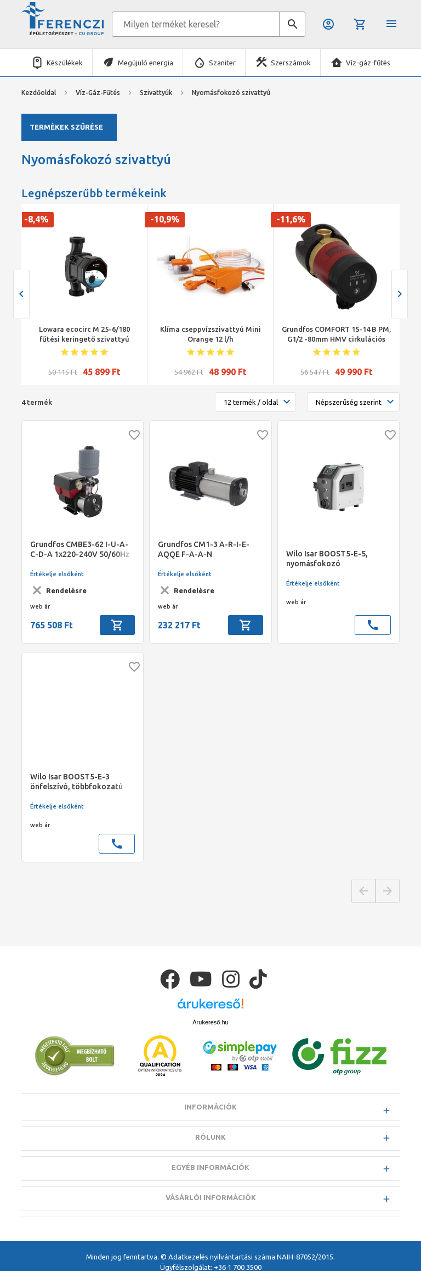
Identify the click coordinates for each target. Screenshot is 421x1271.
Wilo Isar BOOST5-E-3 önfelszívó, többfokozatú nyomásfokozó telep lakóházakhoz (76, 781)
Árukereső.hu (210, 1022)
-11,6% (290, 219)
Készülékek (65, 62)
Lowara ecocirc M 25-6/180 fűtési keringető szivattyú (84, 334)
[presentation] (21, 294)
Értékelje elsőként (57, 574)
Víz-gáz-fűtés (368, 62)
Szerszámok (291, 62)
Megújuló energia (145, 62)
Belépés (328, 24)
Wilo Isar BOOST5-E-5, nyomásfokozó (327, 558)
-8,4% (36, 219)
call (372, 625)
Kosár (360, 24)
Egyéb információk (210, 1167)
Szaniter (222, 62)
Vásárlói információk (211, 1197)
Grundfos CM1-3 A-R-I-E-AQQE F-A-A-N (203, 549)
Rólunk (210, 1137)
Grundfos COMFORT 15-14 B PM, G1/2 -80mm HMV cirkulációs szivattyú (336, 334)
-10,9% (164, 219)
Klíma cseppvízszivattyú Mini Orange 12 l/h (210, 334)
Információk (210, 1107)
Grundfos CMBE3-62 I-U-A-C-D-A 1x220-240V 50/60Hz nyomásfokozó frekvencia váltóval (80, 549)
